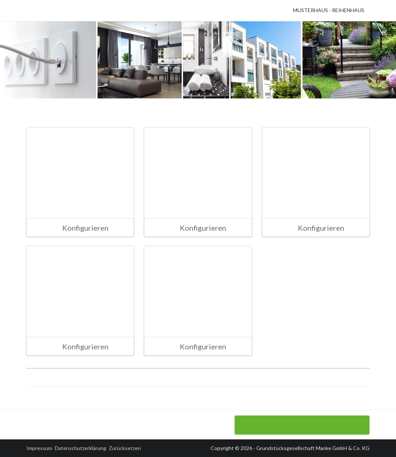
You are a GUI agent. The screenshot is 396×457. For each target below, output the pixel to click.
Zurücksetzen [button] (125, 448)
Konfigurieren (79, 227)
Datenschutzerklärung (80, 448)
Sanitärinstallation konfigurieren (302, 425)
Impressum (39, 448)
